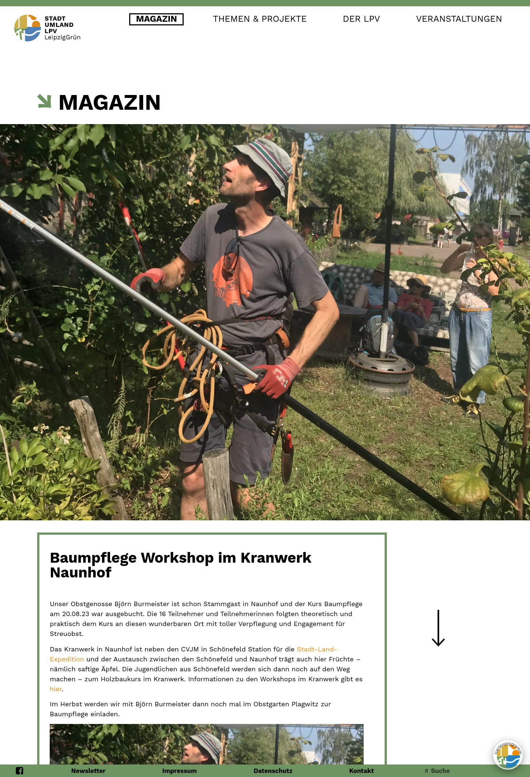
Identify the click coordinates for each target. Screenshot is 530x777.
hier (55, 689)
